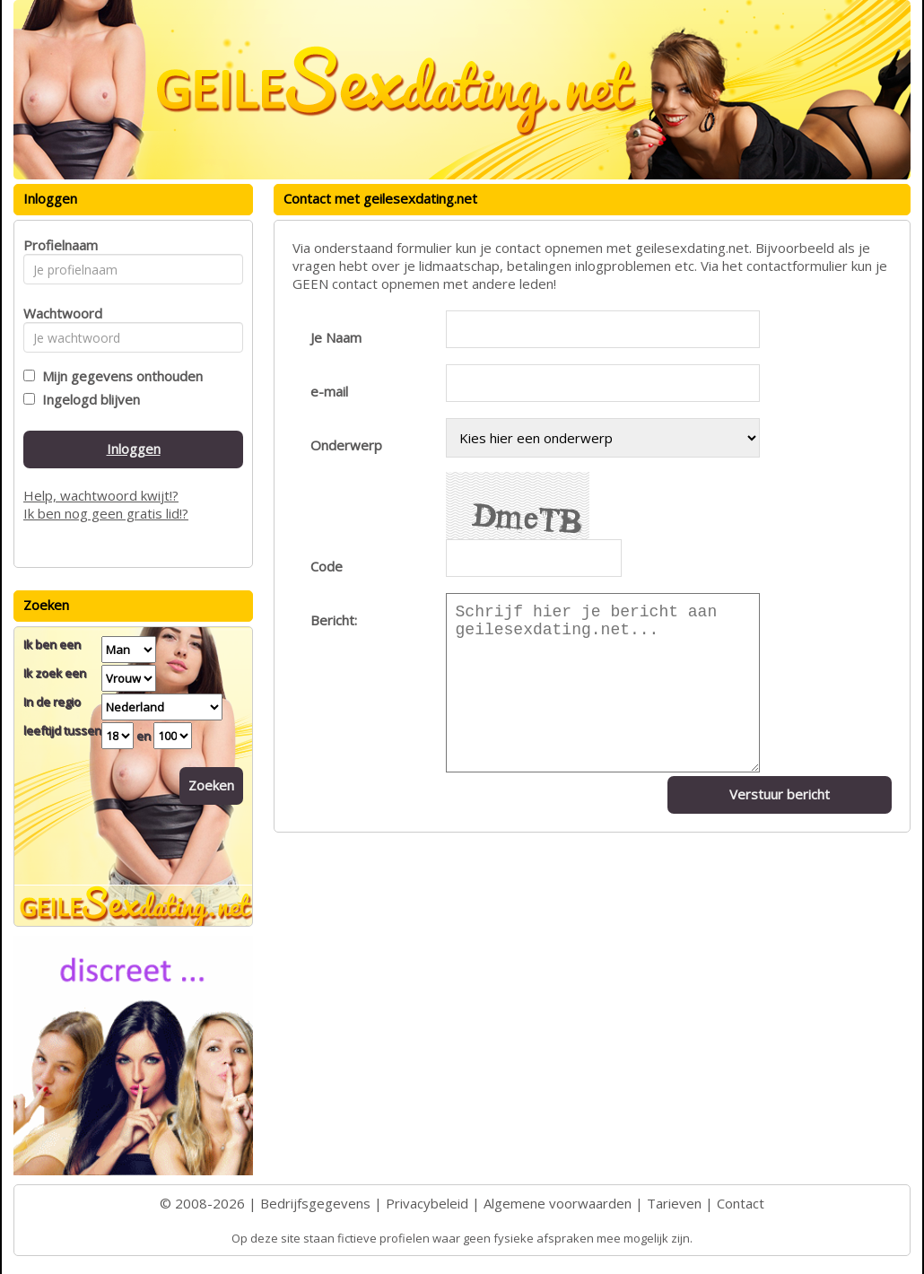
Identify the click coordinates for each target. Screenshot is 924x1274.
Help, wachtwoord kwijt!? (101, 495)
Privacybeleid (427, 1203)
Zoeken (211, 785)
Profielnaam (57, 245)
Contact (740, 1203)
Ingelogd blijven (87, 399)
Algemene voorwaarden (558, 1203)
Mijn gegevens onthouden (119, 376)
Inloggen (134, 449)
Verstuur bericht (779, 794)
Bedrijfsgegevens (315, 1203)
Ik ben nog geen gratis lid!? (105, 513)
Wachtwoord (57, 313)
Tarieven (674, 1203)
